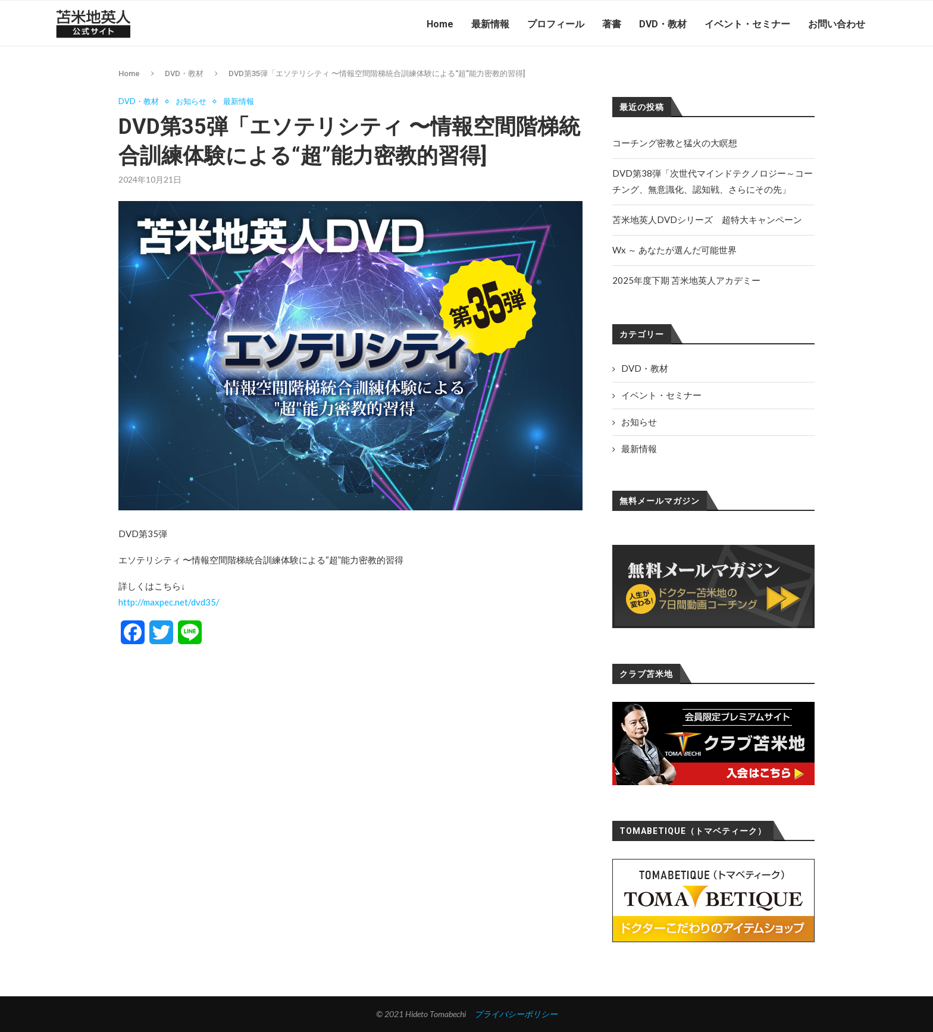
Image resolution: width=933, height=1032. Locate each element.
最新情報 (490, 24)
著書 (611, 24)
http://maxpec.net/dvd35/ (169, 602)
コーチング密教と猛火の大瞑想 (674, 142)
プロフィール (555, 24)
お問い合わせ (836, 24)
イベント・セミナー (747, 24)
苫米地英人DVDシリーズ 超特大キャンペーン (707, 219)
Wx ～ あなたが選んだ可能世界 (674, 249)
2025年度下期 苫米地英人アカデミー (686, 280)
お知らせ (191, 101)
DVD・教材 (663, 24)
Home (440, 24)
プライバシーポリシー (516, 1014)
